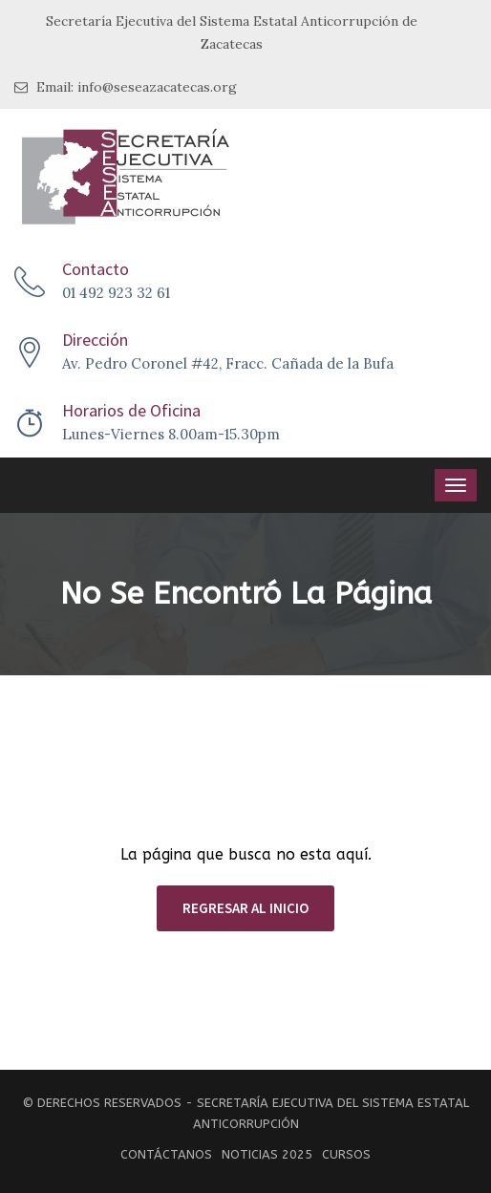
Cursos (346, 1154)
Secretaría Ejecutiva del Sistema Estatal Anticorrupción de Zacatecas (231, 32)
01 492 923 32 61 (116, 293)
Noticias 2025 (267, 1154)
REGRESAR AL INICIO (245, 908)
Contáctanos (166, 1154)
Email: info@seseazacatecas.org (125, 87)
